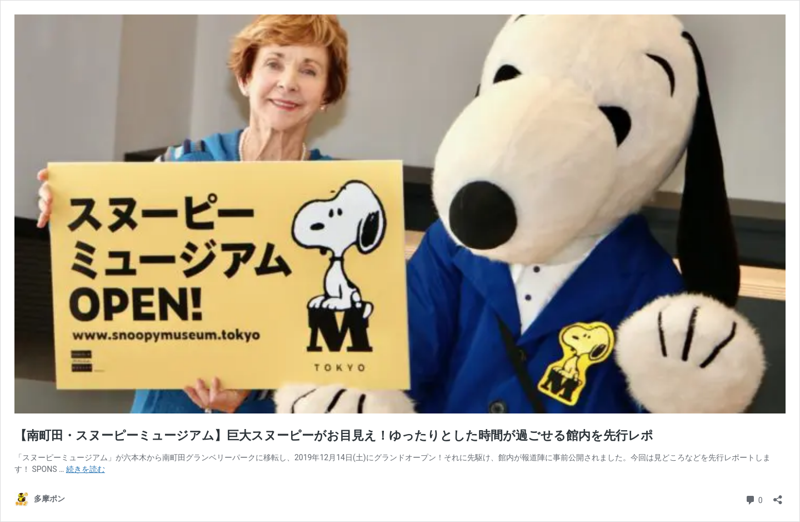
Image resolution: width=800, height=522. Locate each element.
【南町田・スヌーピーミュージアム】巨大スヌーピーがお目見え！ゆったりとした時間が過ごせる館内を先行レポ (333, 435)
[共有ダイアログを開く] (778, 496)
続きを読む (85, 469)
